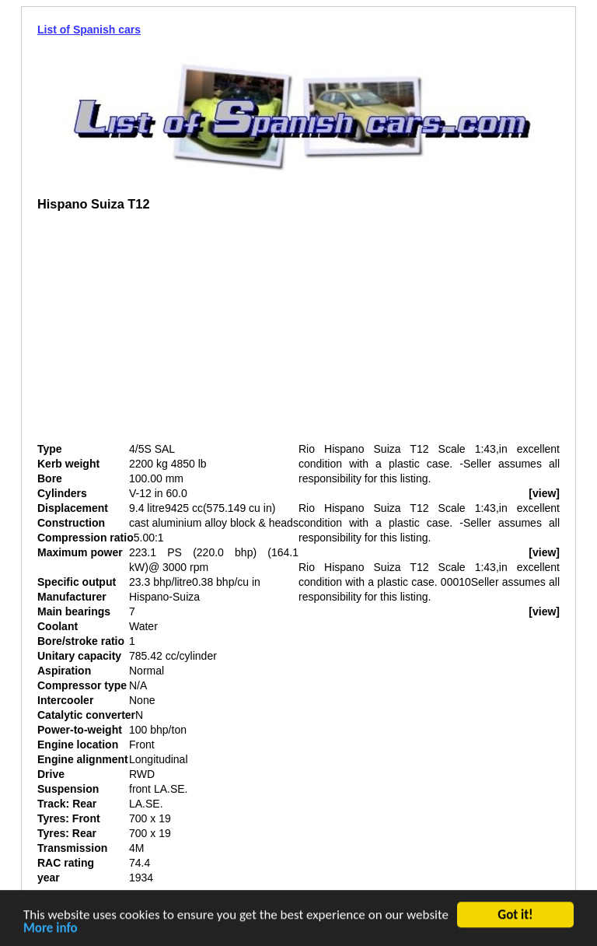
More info (50, 929)
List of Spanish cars (89, 29)
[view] (544, 493)
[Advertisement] (167, 333)
